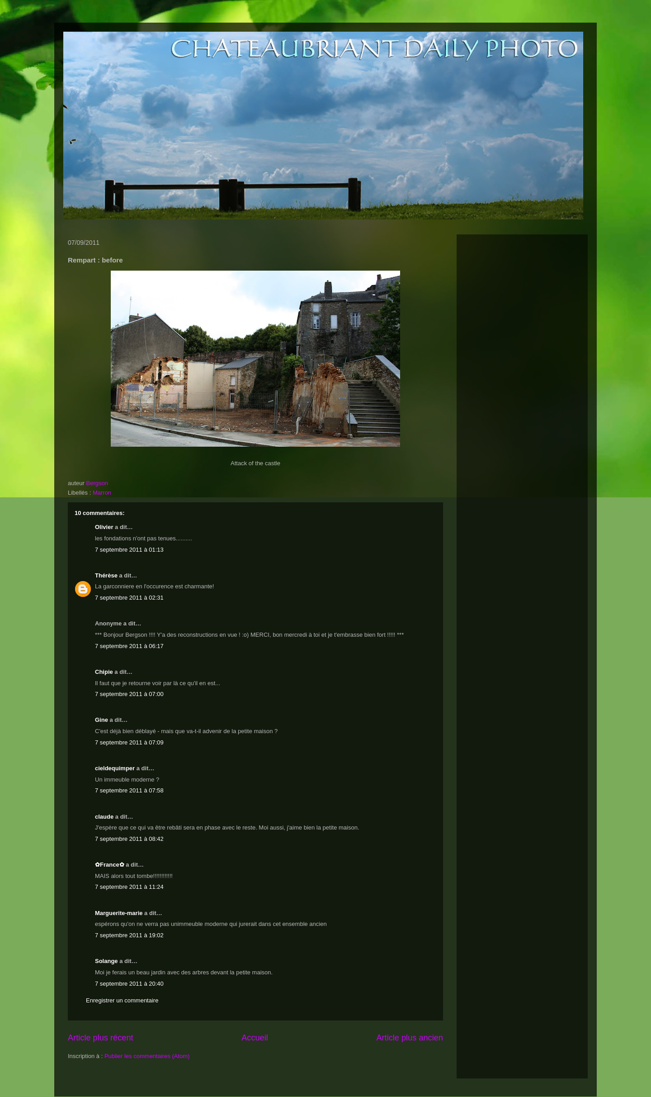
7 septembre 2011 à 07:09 (129, 742)
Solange (106, 961)
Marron (102, 492)
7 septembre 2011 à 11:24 (129, 886)
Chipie (104, 671)
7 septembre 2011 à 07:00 (129, 694)
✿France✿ (110, 864)
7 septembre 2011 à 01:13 (129, 549)
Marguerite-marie (118, 913)
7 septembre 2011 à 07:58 (129, 790)
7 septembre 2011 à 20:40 (129, 983)
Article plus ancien (409, 1037)
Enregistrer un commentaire (122, 1000)
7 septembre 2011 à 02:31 (129, 597)
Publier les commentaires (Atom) (147, 1056)
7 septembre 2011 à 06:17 (129, 646)
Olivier (104, 527)
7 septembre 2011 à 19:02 (129, 935)
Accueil (254, 1037)
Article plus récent (100, 1037)
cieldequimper (115, 768)
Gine (101, 719)
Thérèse (106, 575)
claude (104, 816)
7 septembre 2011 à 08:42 (129, 838)
